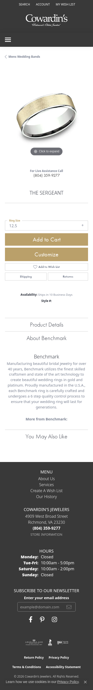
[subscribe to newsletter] (68, 606)
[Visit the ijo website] (62, 642)
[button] (24, 4)
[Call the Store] (47, 528)
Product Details (46, 324)
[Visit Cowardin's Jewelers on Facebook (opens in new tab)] (30, 620)
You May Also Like (46, 436)
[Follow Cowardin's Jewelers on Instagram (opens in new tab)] (54, 620)
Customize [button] (46, 254)
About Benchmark (47, 338)
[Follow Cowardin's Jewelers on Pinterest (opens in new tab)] (42, 620)
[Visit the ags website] (34, 642)
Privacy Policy (59, 657)
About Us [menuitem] (46, 478)
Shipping (26, 277)
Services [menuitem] (46, 484)
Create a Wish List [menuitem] (47, 490)
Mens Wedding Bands (24, 57)
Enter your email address (46, 597)
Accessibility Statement (63, 667)
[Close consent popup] (85, 682)
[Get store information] (46, 534)
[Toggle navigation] (8, 40)
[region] (46, 115)
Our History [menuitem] (46, 496)
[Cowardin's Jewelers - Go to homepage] (46, 20)
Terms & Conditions (26, 667)
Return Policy (34, 657)
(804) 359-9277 (46, 175)
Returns (68, 277)
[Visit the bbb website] (50, 642)
